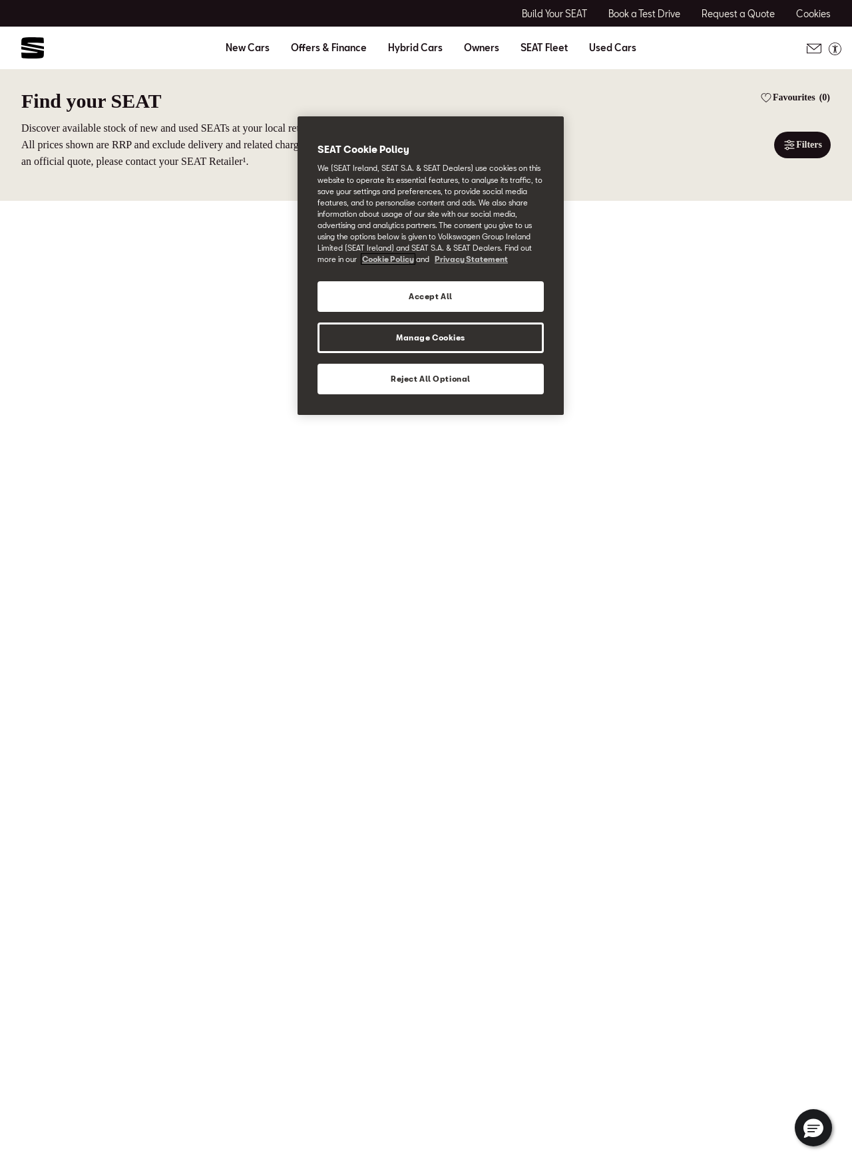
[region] (431, 265)
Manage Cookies (430, 337)
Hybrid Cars (415, 48)
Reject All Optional (431, 378)
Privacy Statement (471, 259)
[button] (813, 1127)
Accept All (431, 296)
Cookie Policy (388, 259)
